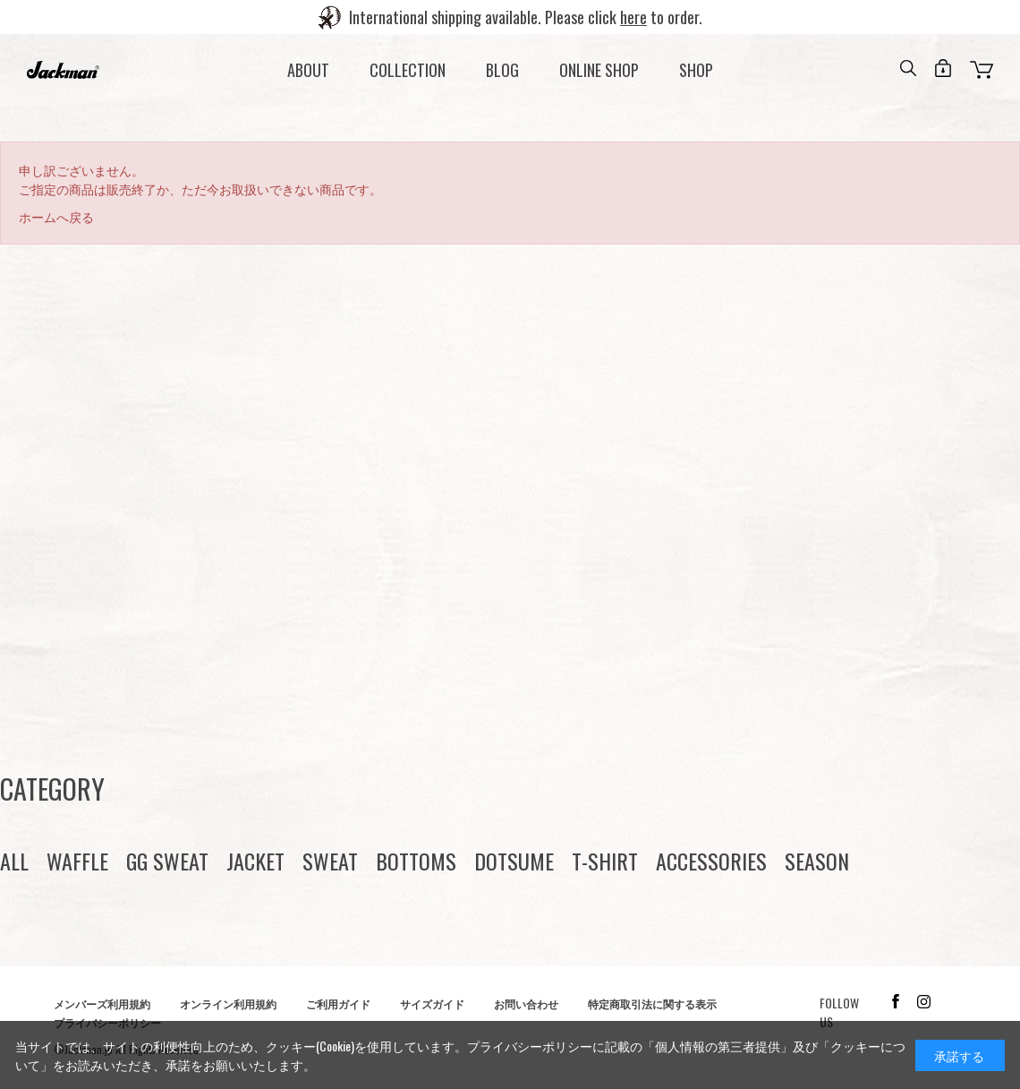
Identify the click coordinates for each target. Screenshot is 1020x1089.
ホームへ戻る (56, 216)
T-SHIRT (605, 861)
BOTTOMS (416, 861)
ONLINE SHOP (599, 69)
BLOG (502, 69)
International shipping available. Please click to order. (525, 17)
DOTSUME (514, 861)
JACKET (255, 861)
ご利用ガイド (338, 1003)
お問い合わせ (526, 1003)
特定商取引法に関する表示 (652, 1003)
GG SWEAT (167, 861)
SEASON (817, 861)
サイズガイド (432, 1003)
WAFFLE (77, 861)
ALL (14, 861)
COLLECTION (408, 69)
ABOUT (308, 69)
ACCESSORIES (711, 861)
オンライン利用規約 (228, 1003)
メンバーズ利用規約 (102, 1003)
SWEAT (330, 861)
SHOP (696, 69)
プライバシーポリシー (529, 1045)
